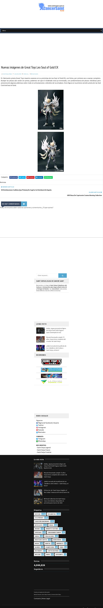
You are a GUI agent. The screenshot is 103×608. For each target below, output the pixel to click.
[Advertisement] (51, 20)
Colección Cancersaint (42, 518)
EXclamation (52, 511)
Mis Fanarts (38, 547)
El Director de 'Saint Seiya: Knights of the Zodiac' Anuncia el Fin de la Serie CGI (56, 488)
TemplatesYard (21, 605)
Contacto (37, 595)
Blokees (37, 544)
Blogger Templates (45, 605)
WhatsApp (41, 438)
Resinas (37, 525)
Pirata (48, 551)
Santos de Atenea (53, 547)
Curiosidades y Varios (54, 529)
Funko (61, 544)
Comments (34, 74)
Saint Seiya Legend (44, 444)
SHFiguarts (59, 551)
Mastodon (40, 429)
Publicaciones (49, 533)
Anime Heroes (57, 536)
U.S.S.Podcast (39, 514)
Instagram (41, 424)
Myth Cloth (38, 522)
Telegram (40, 436)
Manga (37, 533)
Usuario (56, 420)
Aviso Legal (46, 595)
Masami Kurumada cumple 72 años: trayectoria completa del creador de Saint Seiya (56, 336)
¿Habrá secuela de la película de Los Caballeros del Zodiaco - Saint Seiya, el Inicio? (56, 345)
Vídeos (51, 522)
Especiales (38, 529)
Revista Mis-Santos (41, 536)
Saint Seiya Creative (44, 449)
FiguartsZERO (49, 544)
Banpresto (60, 540)
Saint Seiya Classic (43, 447)
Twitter (40, 422)
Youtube (40, 427)
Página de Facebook (44, 420)
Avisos (37, 540)
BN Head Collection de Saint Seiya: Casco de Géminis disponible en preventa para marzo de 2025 (54, 498)
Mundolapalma (70, 605)
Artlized (37, 551)
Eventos (47, 540)
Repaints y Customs (52, 525)
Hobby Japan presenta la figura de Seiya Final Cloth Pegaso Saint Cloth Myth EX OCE (56, 327)
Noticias (26, 74)
